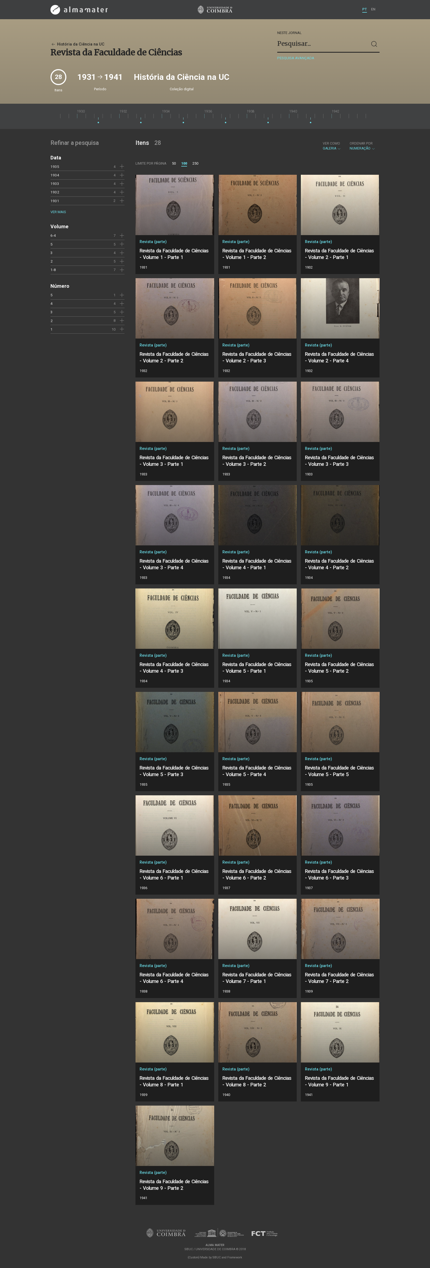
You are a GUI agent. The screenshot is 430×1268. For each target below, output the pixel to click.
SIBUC (217, 1257)
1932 (54, 192)
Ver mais (58, 212)
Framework (234, 1257)
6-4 (53, 235)
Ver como (331, 143)
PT (364, 9)
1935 (54, 166)
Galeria (332, 146)
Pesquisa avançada (295, 58)
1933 (54, 183)
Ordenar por (361, 143)
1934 (54, 175)
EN (373, 9)
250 (195, 163)
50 (174, 163)
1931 (54, 201)
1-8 (53, 269)
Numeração (362, 146)
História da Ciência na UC (77, 44)
